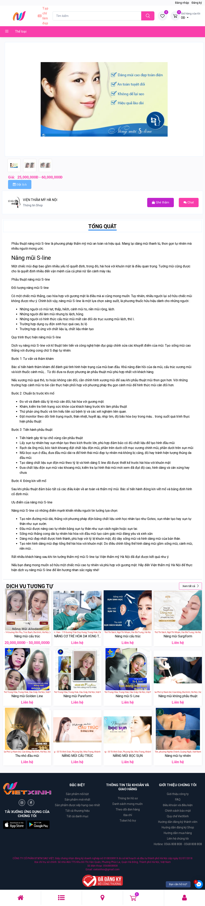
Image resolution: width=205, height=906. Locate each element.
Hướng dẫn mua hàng (178, 833)
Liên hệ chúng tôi (178, 838)
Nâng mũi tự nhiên (178, 756)
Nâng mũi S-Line (128, 696)
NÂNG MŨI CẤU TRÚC (77, 756)
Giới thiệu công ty (178, 794)
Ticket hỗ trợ (128, 820)
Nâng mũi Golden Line (27, 696)
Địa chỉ (127, 815)
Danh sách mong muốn (128, 804)
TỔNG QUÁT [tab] (102, 226)
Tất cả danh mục (77, 816)
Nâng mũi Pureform (77, 696)
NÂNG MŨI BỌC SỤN (128, 756)
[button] (14, 824)
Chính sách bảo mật (178, 810)
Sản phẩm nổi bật (77, 794)
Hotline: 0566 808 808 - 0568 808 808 (178, 844)
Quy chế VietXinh (178, 816)
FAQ (177, 799)
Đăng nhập (182, 2)
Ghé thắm (160, 202)
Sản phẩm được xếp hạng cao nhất (77, 805)
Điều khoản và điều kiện (178, 805)
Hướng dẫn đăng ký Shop (178, 827)
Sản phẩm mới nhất (77, 799)
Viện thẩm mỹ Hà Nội (166, 565)
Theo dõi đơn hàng (128, 809)
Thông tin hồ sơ (128, 798)
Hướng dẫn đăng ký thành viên (177, 821)
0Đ (190, 15)
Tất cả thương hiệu (77, 810)
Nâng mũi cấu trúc (27, 636)
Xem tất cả (190, 586)
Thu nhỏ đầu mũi (27, 756)
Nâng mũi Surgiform (178, 636)
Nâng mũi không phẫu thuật (177, 696)
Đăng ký (197, 2)
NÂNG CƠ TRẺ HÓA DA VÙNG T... (77, 636)
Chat (189, 202)
